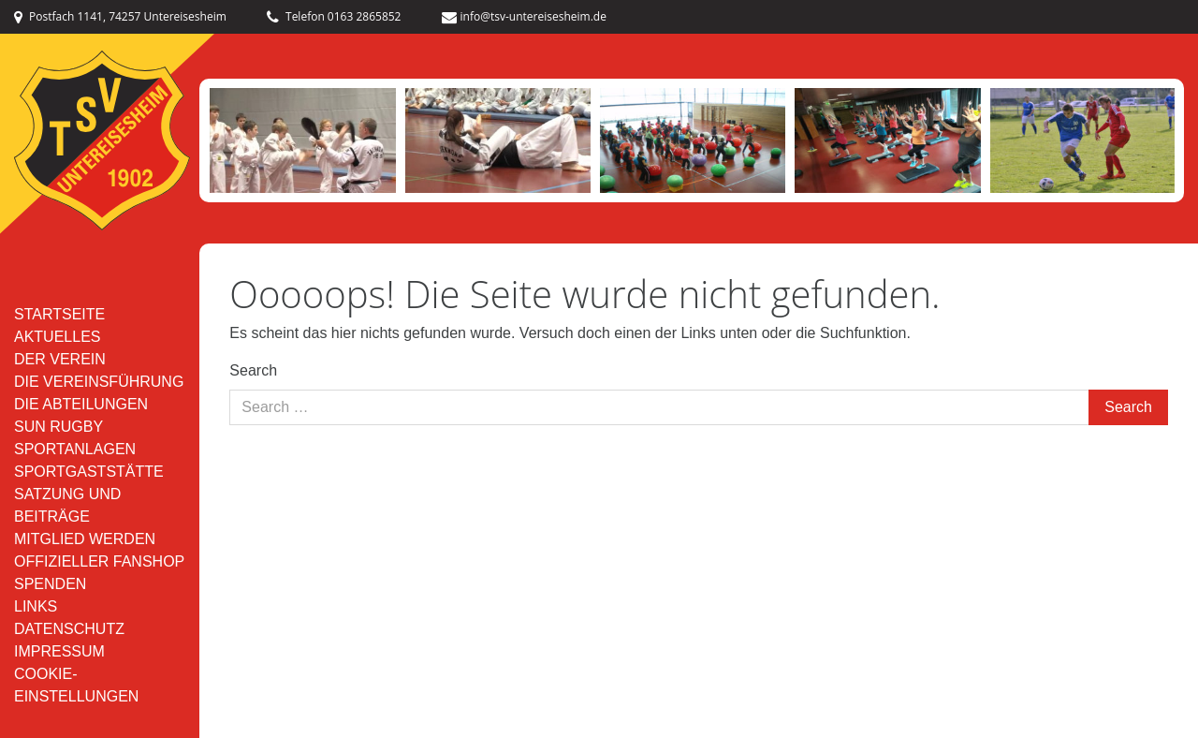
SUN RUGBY (58, 427)
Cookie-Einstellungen (76, 685)
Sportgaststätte (89, 472)
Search (253, 370)
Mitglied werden (84, 539)
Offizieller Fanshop (99, 561)
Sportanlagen (75, 449)
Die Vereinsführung (98, 382)
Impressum (59, 651)
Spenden (50, 584)
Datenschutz (69, 629)
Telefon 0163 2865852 (334, 16)
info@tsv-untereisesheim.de (524, 16)
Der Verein (60, 359)
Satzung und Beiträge (67, 505)
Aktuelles (57, 337)
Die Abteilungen (81, 404)
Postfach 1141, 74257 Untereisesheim (120, 16)
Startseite (59, 314)
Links (35, 606)
